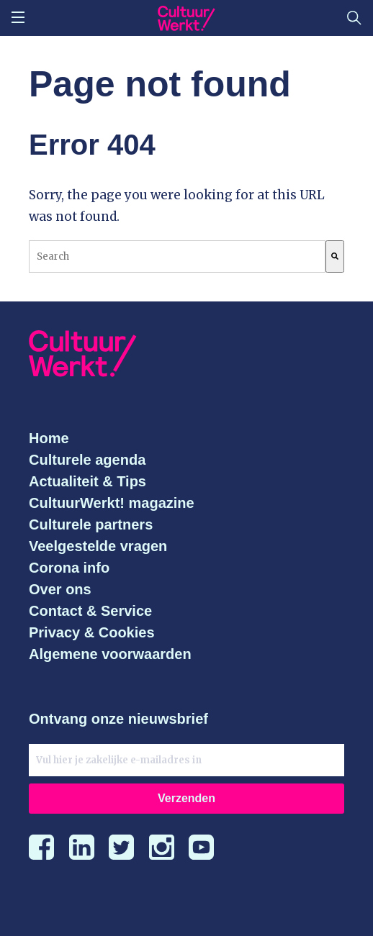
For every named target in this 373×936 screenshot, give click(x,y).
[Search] (334, 256)
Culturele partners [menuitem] (91, 524)
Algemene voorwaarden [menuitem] (110, 654)
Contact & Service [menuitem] (90, 611)
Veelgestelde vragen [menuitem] (98, 546)
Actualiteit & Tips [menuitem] (87, 481)
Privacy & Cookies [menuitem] (92, 632)
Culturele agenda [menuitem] (87, 460)
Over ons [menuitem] (60, 589)
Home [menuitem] (49, 438)
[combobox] (177, 256)
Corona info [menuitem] (69, 568)
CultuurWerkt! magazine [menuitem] (111, 503)
